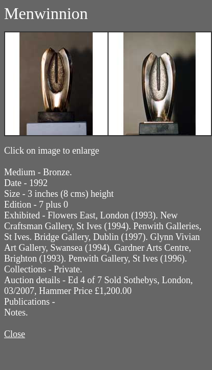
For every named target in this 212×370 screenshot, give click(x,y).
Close (14, 334)
